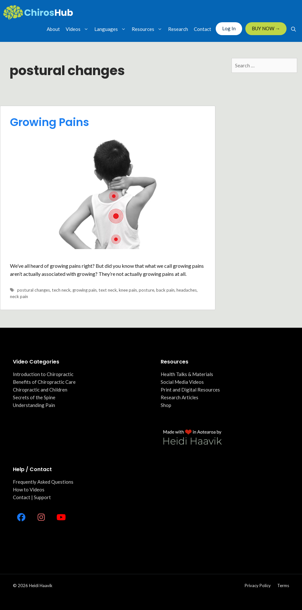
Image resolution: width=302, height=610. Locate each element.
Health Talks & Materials (187, 374)
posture (146, 290)
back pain (165, 290)
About (53, 29)
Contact (202, 29)
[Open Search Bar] (293, 29)
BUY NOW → (266, 28)
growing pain (84, 290)
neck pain (19, 296)
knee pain (128, 290)
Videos (78, 29)
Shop (166, 405)
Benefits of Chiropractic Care (44, 382)
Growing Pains (49, 122)
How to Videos (28, 489)
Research (178, 29)
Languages (111, 29)
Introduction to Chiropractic (43, 374)
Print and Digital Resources (190, 389)
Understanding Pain (34, 405)
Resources (148, 29)
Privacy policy (258, 585)
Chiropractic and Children (40, 389)
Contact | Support (32, 497)
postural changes (33, 290)
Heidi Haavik (40, 585)
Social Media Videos (182, 382)
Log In (229, 28)
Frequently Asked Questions (43, 482)
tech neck (61, 290)
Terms (283, 585)
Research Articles (179, 397)
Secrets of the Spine (34, 397)
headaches (186, 290)
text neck (108, 290)
